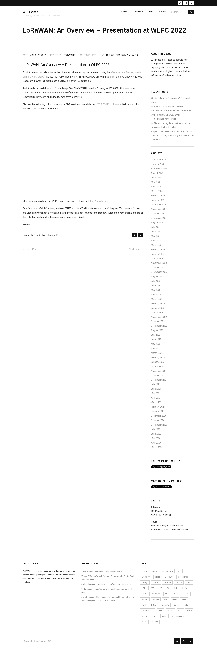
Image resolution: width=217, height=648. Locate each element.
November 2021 (159, 371)
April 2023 (156, 294)
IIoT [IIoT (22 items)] (160, 588)
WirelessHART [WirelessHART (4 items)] (178, 616)
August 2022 (157, 330)
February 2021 (158, 407)
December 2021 (159, 366)
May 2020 (155, 438)
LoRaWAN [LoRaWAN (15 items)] (155, 594)
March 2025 (157, 191)
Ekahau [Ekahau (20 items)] (156, 582)
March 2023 (157, 299)
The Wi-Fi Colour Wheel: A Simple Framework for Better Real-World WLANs (171, 108)
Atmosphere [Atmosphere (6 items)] (167, 571)
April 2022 (156, 348)
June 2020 (156, 434)
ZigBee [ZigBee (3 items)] (155, 622)
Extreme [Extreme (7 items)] (167, 582)
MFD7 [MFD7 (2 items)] (176, 594)
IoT (94, 55)
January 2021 (157, 411)
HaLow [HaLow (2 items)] (179, 582)
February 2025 (158, 195)
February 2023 (158, 303)
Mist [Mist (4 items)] (166, 599)
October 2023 (157, 267)
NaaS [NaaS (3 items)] (174, 599)
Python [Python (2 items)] (154, 605)
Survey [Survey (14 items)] (176, 605)
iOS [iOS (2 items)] (168, 588)
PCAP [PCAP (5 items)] (144, 605)
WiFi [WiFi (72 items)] (180, 610)
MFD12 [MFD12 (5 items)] (156, 599)
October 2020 (157, 420)
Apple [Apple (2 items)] (144, 571)
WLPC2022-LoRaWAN (109, 104)
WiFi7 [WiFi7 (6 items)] (155, 616)
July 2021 (155, 384)
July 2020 (155, 429)
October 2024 (157, 213)
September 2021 (159, 380)
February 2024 (158, 249)
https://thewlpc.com (98, 201)
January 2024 (157, 254)
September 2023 (159, 272)
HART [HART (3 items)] (189, 582)
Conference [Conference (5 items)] (183, 577)
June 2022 (156, 339)
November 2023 (159, 263)
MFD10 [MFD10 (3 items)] (145, 599)
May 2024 (155, 236)
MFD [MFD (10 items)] (167, 594)
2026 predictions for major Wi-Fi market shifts (170, 100)
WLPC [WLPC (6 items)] (144, 622)
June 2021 (156, 389)
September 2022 (159, 326)
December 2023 (159, 258)
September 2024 (159, 218)
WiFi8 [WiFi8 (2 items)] (164, 616)
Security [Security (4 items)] (165, 605)
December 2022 (159, 312)
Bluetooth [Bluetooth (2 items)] (146, 577)
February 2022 (158, 357)
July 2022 (155, 335)
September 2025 (159, 168)
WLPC (135, 55)
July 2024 (155, 227)
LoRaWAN (126, 55)
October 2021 (157, 375)
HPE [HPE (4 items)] (143, 588)
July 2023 (155, 281)
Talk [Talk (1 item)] (186, 605)
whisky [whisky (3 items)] (170, 610)
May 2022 (155, 344)
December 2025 (159, 159)
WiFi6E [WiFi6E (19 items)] (145, 616)
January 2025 (157, 200)
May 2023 (155, 290)
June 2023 (156, 285)
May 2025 (155, 182)
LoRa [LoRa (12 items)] (144, 594)
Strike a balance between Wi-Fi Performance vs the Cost (166, 117)
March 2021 (157, 402)
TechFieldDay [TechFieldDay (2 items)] (147, 610)
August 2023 (157, 276)
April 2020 (156, 443)
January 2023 (157, 308)
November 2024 (159, 209)
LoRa (117, 55)
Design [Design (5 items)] (145, 582)
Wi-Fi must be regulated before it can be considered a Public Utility (170, 125)
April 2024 (156, 240)
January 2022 (157, 362)
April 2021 (156, 398)
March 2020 (157, 447)
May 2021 (155, 393)
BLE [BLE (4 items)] (179, 571)
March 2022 (157, 353)
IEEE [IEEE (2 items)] (152, 588)
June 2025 (156, 177)
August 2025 (157, 173)
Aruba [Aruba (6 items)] (154, 571)
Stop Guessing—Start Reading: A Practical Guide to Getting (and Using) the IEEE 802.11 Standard (172, 135)
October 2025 (157, 164)
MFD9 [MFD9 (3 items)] (186, 594)
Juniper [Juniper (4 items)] (185, 588)
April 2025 (156, 186)
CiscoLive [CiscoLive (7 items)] (169, 577)
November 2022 (159, 317)
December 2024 (159, 204)
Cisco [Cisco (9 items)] (157, 577)
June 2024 (156, 231)
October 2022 (157, 321)
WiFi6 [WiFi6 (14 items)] (189, 610)
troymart (69, 55)
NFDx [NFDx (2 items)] (184, 599)
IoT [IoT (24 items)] (175, 588)
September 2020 (159, 425)
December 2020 (159, 416)
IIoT (108, 55)
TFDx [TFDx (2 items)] (160, 610)
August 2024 (157, 222)
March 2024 (157, 245)
